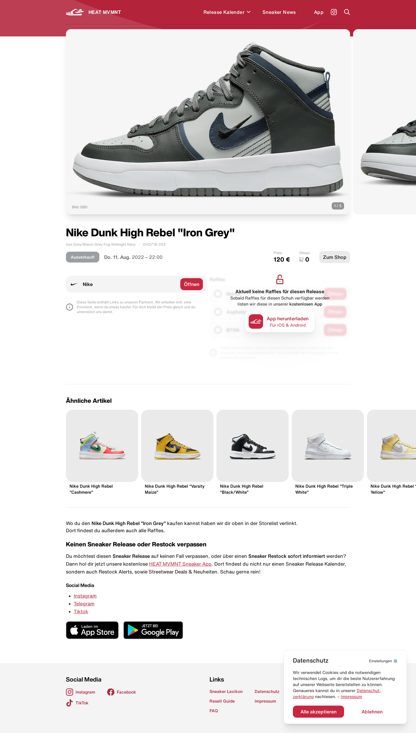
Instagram (85, 595)
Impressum (351, 696)
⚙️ (383, 661)
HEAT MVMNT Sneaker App (180, 563)
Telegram (84, 603)
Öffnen (191, 284)
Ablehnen (372, 711)
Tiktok (81, 611)
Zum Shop (334, 257)
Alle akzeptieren (318, 711)
